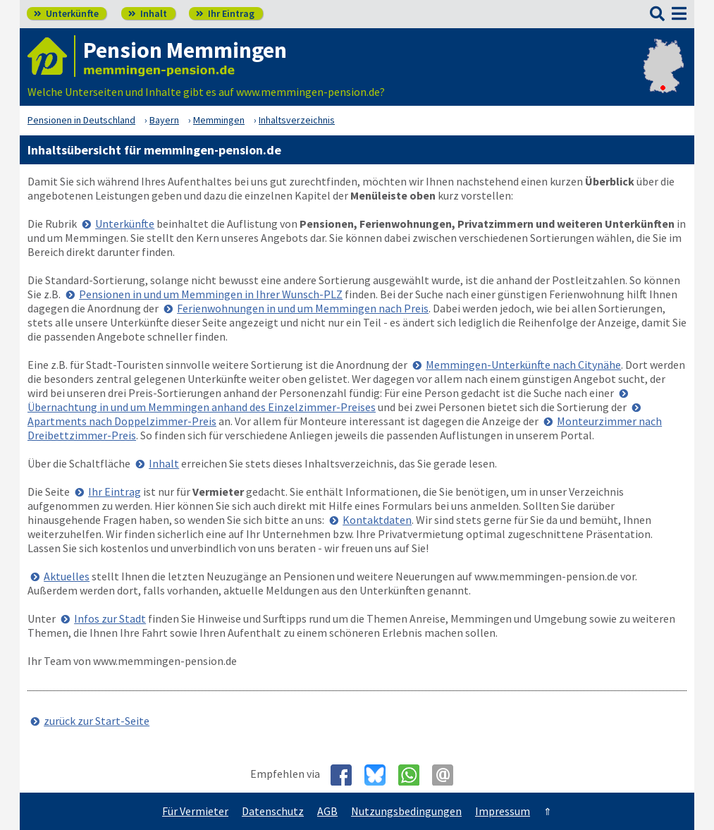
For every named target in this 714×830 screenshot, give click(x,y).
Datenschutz (273, 811)
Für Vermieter (195, 811)
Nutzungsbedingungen (406, 811)
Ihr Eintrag (225, 13)
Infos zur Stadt (110, 618)
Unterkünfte (66, 13)
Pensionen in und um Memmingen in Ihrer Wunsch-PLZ (211, 294)
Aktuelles (67, 576)
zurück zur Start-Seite (96, 721)
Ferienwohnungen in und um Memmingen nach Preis (303, 308)
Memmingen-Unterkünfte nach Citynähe (523, 365)
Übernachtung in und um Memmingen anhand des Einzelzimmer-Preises (201, 407)
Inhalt (147, 13)
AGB (327, 811)
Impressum (502, 811)
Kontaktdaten (377, 520)
